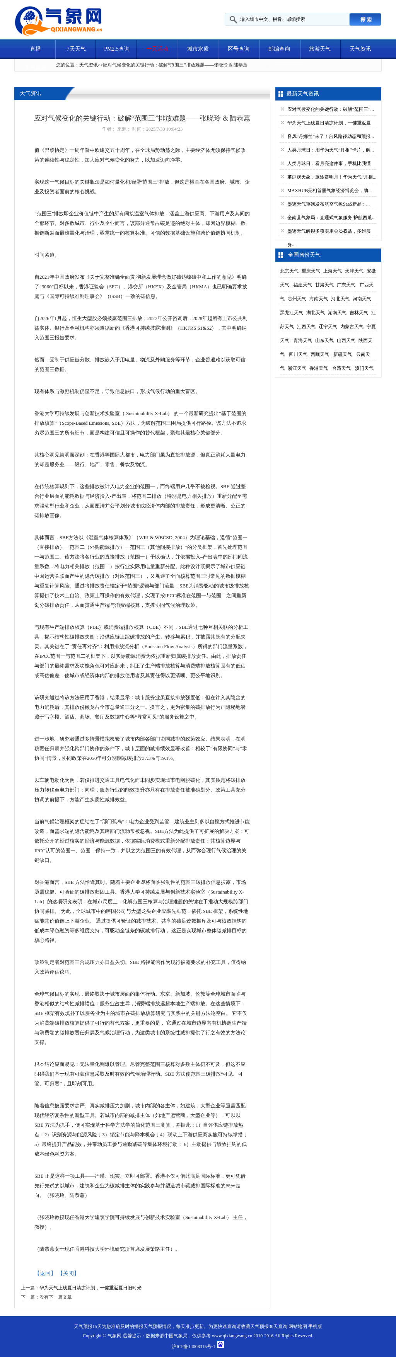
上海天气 (332, 271)
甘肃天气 (324, 285)
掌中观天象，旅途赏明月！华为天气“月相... (331, 177)
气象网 (114, 1335)
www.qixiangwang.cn (232, 1335)
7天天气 (76, 49)
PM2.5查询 (117, 49)
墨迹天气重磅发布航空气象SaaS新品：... (328, 204)
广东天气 (346, 285)
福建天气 (303, 285)
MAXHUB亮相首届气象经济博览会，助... (329, 190)
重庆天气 (311, 271)
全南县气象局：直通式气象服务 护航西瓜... (331, 217)
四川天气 (298, 354)
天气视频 (35, 68)
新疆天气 (342, 354)
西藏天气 (320, 354)
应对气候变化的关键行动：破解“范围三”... (330, 109)
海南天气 (318, 298)
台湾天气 (341, 368)
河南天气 (362, 298)
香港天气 (318, 368)
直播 (35, 49)
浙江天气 (297, 368)
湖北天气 (315, 312)
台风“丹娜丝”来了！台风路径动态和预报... (330, 136)
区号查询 (238, 49)
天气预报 (152, 1326)
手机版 (315, 1326)
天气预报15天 (88, 1326)
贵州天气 (297, 298)
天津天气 (354, 271)
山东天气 (324, 340)
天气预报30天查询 (268, 1326)
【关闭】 (68, 1273)
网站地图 (297, 1326)
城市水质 (198, 49)
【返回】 (45, 1273)
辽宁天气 (328, 326)
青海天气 (303, 340)
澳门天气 (364, 368)
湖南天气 (337, 312)
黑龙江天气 (291, 312)
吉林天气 (359, 312)
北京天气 (289, 271)
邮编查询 (279, 49)
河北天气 (340, 298)
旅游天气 (320, 49)
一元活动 (157, 49)
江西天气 (306, 326)
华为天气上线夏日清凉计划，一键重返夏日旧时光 (90, 1288)
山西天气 (346, 340)
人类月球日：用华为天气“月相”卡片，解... (330, 150)
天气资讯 (360, 49)
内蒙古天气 (352, 326)
